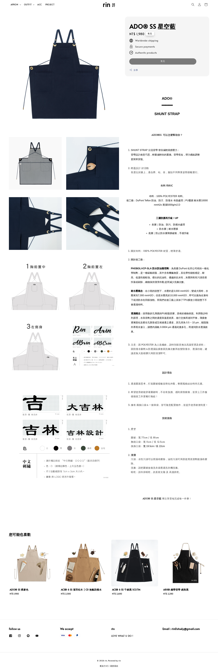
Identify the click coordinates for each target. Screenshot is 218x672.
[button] (193, 4)
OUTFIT (28, 4)
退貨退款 (114, 666)
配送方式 (104, 666)
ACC (39, 4)
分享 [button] (133, 70)
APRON (14, 4)
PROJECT (49, 4)
